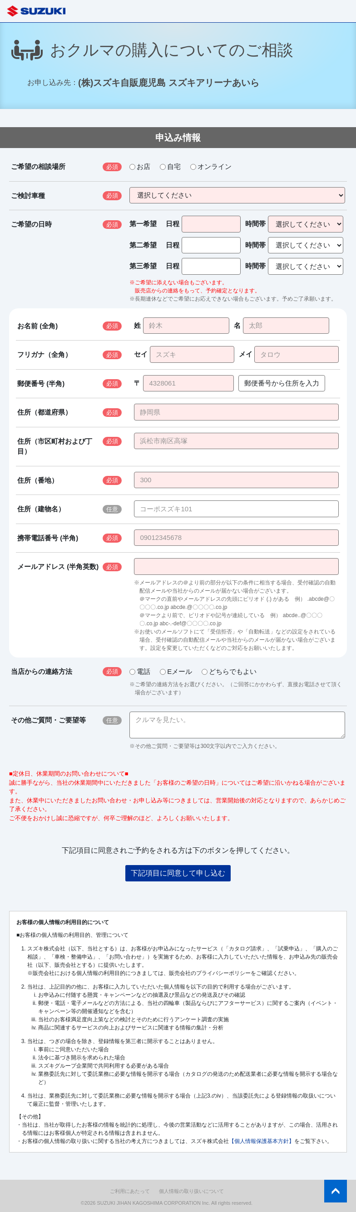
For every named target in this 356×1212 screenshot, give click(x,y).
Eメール (176, 671)
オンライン (211, 166)
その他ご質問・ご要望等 (48, 720)
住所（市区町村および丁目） (54, 446)
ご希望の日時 (31, 224)
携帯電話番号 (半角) (47, 538)
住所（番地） (37, 480)
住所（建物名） (41, 509)
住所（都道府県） (44, 412)
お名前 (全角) (37, 326)
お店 (139, 166)
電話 (139, 671)
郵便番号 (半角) (40, 383)
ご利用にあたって (130, 1191)
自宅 (170, 166)
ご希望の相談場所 (38, 166)
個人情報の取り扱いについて (191, 1191)
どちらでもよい (229, 671)
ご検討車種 (28, 195)
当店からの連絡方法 (41, 671)
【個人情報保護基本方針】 (261, 1141)
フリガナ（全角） (44, 354)
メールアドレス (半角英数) (58, 566)
